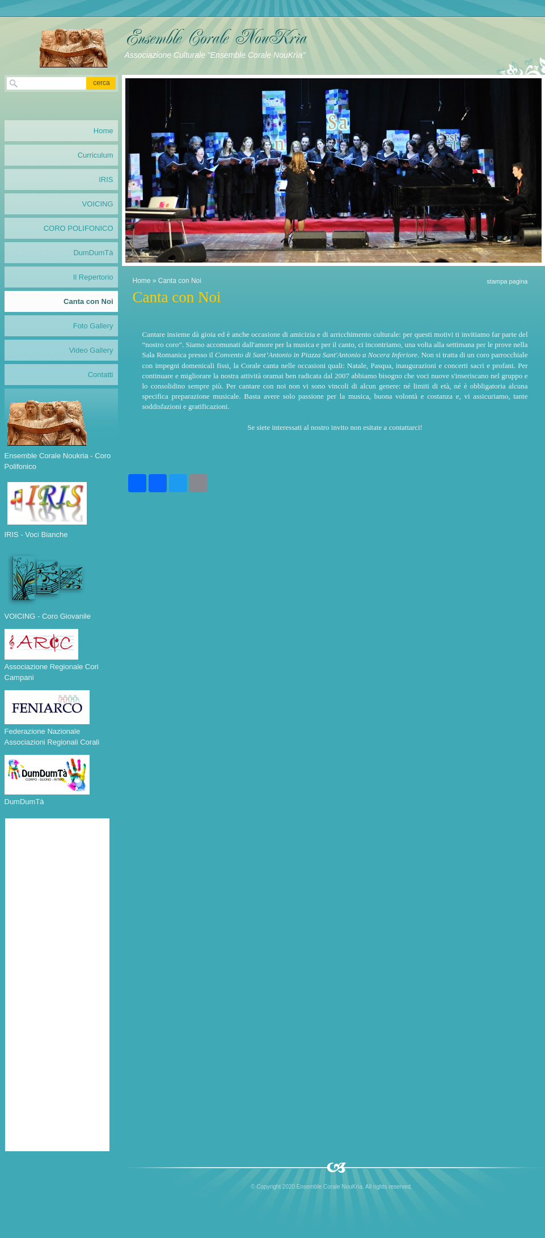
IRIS (106, 179)
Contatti (100, 374)
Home (142, 281)
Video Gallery (91, 350)
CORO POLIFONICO (78, 228)
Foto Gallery (93, 326)
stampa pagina (507, 281)
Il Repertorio (93, 277)
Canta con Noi (88, 301)
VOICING (97, 204)
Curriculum (95, 155)
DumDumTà (93, 252)
